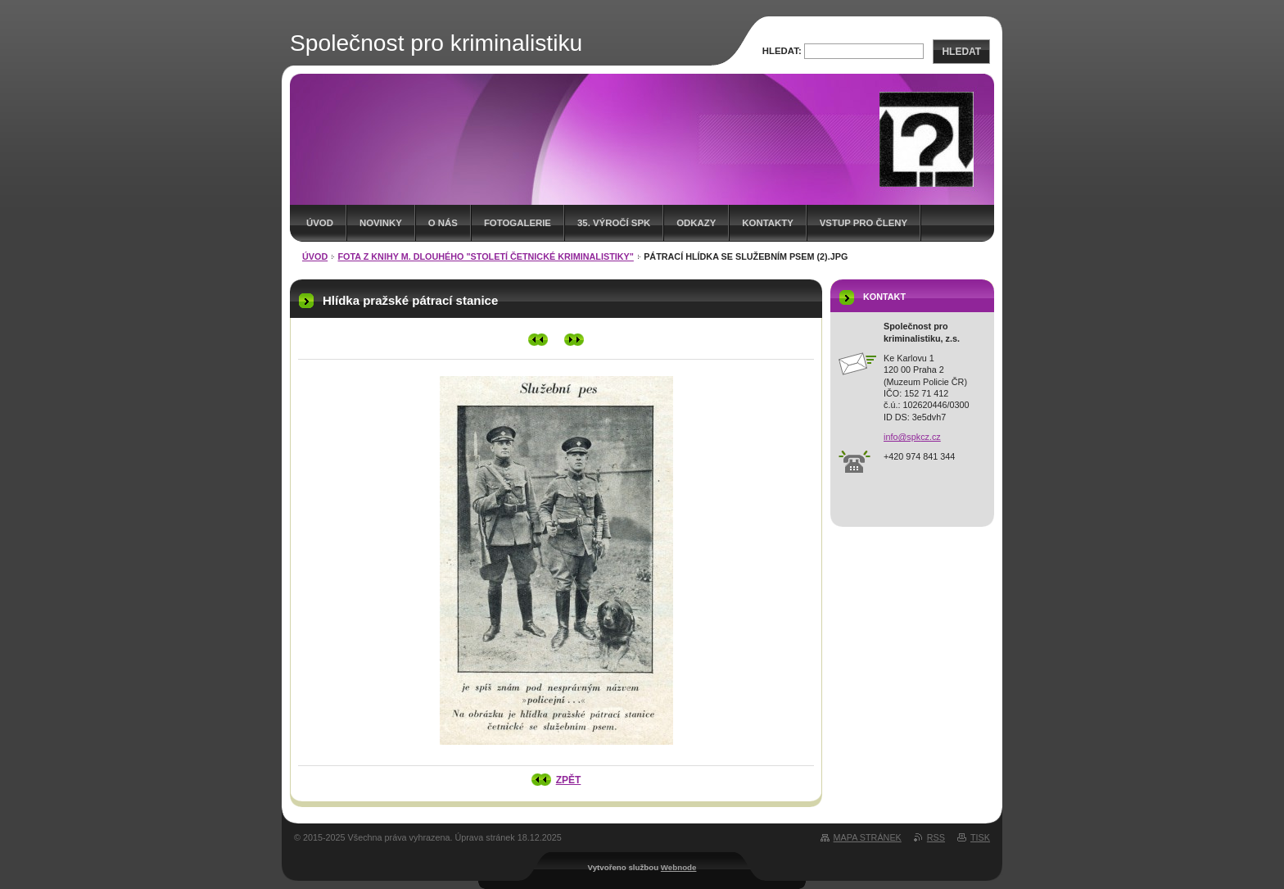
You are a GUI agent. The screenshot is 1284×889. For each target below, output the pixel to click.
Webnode (679, 867)
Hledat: (782, 51)
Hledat (961, 51)
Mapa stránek (868, 837)
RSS (936, 837)
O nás (443, 223)
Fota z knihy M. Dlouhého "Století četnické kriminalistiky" (486, 256)
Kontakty (767, 223)
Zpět (568, 780)
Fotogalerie (517, 223)
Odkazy (696, 223)
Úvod (319, 223)
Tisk (980, 837)
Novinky (380, 223)
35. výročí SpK (613, 223)
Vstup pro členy (863, 223)
